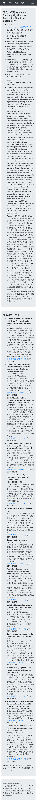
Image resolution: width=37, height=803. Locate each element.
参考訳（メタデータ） (19, 359)
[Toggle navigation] (32, 3)
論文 (8, 359)
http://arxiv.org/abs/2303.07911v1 (19, 27)
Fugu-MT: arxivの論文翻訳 (13, 3)
